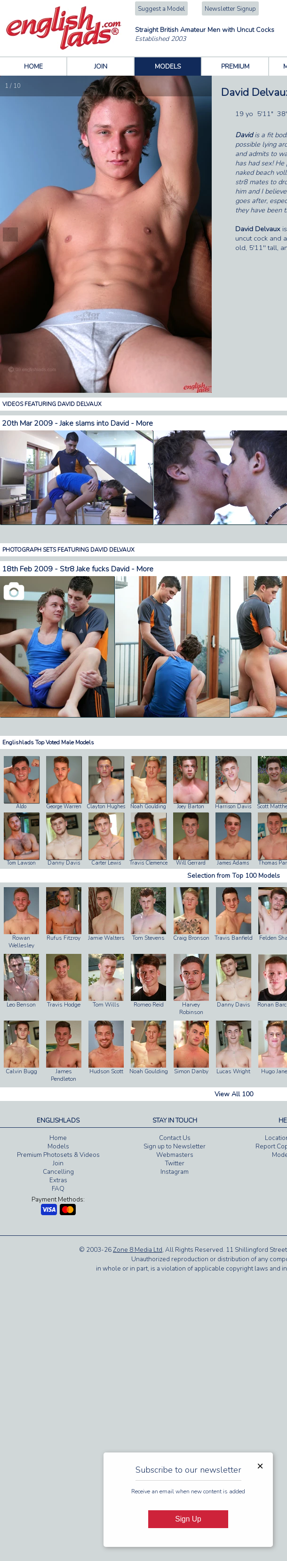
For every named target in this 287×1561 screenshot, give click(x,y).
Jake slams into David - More (106, 423)
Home (58, 1138)
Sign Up (188, 1519)
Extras (58, 1180)
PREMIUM (235, 66)
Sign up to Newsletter (175, 1146)
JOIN (100, 66)
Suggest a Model (161, 9)
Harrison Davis (233, 806)
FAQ (58, 1189)
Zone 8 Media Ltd (137, 1250)
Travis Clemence (148, 862)
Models (58, 1146)
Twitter (174, 1163)
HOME (33, 66)
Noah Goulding (148, 806)
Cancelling (58, 1172)
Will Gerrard (191, 862)
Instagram (174, 1172)
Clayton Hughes (106, 806)
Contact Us (175, 1138)
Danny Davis (64, 862)
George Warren (63, 806)
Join (58, 1163)
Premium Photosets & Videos (58, 1155)
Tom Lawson (21, 862)
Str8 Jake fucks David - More (106, 569)
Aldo (21, 806)
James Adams (233, 862)
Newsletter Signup (230, 9)
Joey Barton (190, 806)
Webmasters (174, 1155)
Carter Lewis (106, 862)
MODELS (168, 66)
